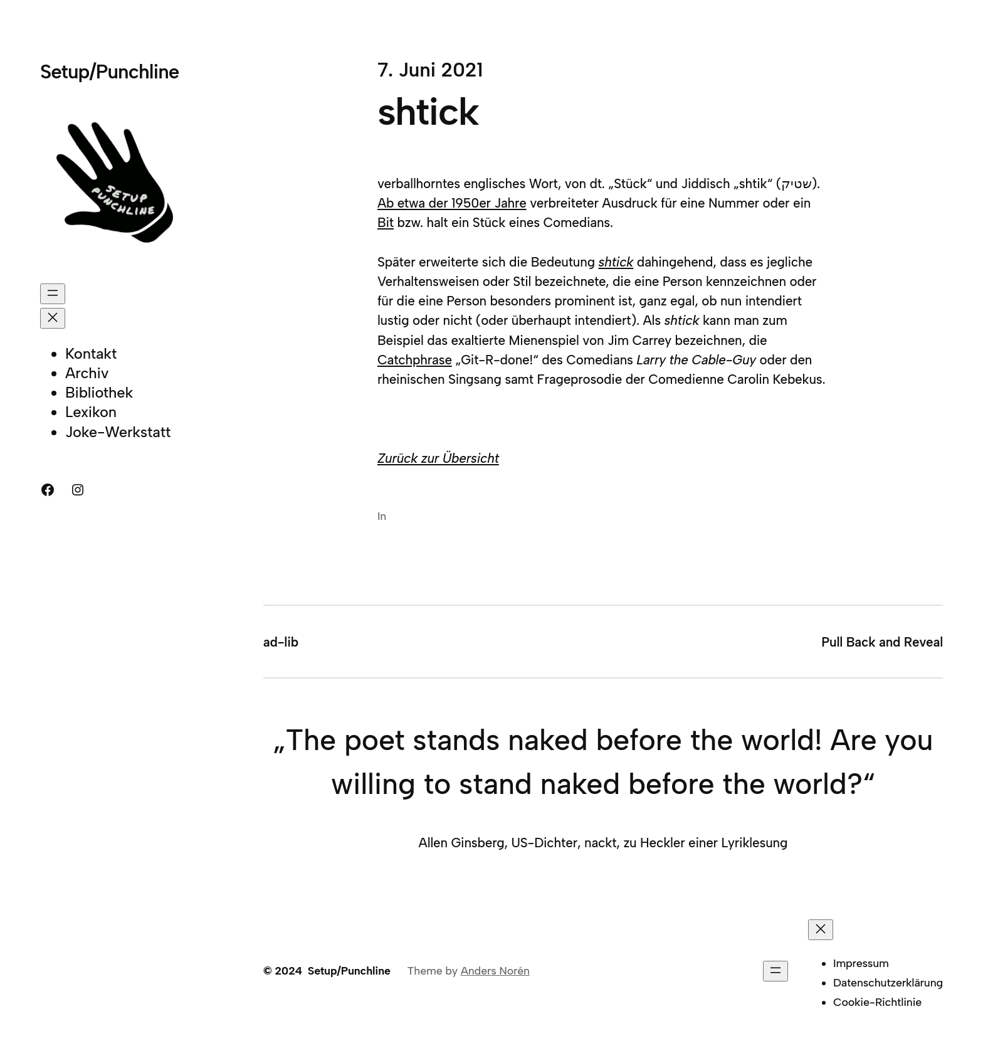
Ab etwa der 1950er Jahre (452, 203)
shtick (615, 262)
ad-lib (280, 642)
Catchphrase (414, 360)
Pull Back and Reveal (882, 642)
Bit (385, 222)
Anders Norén (495, 970)
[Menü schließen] (52, 318)
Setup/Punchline (109, 71)
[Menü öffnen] (52, 293)
